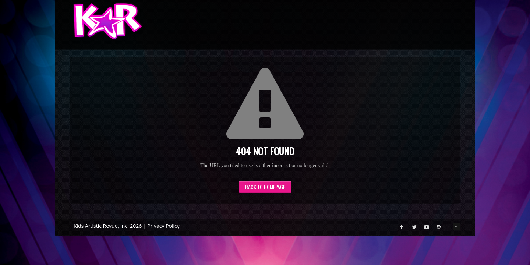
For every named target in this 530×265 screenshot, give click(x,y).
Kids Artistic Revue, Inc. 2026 (108, 225)
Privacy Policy (163, 225)
